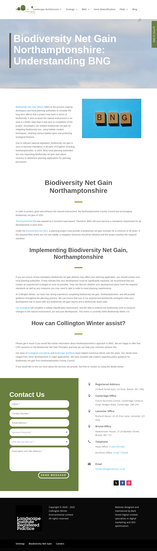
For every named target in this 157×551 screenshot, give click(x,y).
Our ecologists (23, 308)
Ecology (70, 9)
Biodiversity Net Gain (40, 543)
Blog (134, 9)
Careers (60, 543)
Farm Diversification (105, 9)
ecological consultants (39, 353)
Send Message (53, 475)
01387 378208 (120, 452)
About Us (21, 9)
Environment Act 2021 (36, 231)
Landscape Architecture (46, 9)
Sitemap (20, 543)
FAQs (122, 9)
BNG (84, 9)
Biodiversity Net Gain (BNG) (29, 107)
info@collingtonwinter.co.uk (110, 468)
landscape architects (65, 353)
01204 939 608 (116, 446)
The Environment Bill (26, 221)
